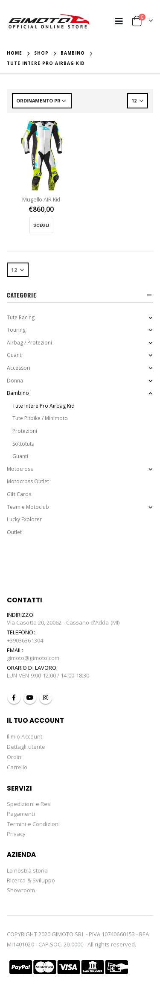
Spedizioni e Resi (29, 804)
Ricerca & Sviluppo (31, 880)
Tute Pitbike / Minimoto (40, 418)
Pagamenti (21, 814)
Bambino (18, 393)
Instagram (45, 697)
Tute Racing (21, 317)
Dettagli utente (26, 746)
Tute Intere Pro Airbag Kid (43, 405)
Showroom (21, 890)
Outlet (14, 532)
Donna (15, 380)
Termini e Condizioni (33, 824)
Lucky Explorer (24, 519)
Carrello (17, 767)
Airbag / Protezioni (29, 342)
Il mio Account (24, 736)
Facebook (14, 697)
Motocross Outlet (28, 481)
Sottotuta (23, 443)
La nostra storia (27, 870)
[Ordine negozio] (42, 100)
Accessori (18, 367)
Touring (16, 329)
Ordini (15, 757)
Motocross (20, 469)
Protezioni (24, 431)
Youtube (29, 697)
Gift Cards (19, 494)
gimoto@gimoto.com (33, 658)
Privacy (16, 834)
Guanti (15, 355)
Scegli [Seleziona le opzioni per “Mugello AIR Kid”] (41, 225)
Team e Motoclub (28, 507)
